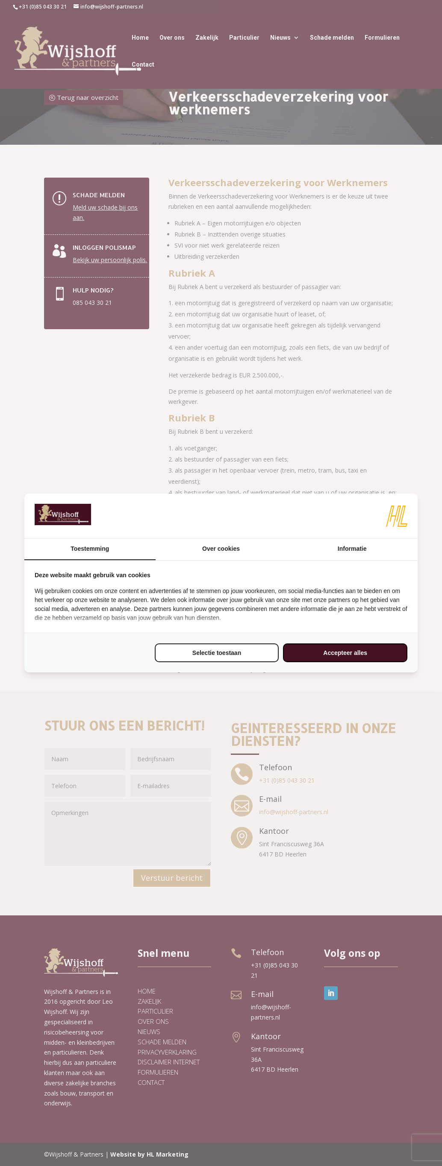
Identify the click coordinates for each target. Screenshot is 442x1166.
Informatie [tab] (352, 548)
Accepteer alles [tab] (345, 652)
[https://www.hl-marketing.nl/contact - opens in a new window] (396, 516)
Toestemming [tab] (90, 548)
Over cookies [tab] (221, 548)
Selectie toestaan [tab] (216, 652)
